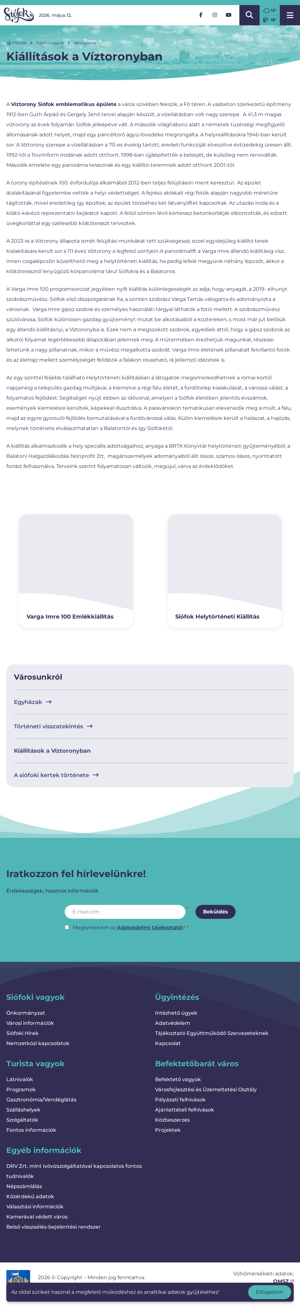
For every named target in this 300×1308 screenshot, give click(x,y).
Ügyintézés (177, 997)
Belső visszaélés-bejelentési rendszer (53, 1227)
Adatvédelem (172, 1023)
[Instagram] (215, 15)
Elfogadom (270, 1292)
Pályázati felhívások (180, 1100)
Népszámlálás (24, 1186)
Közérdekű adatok (30, 1196)
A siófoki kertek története (56, 775)
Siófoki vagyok (35, 997)
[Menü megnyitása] (290, 15)
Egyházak (32, 702)
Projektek (168, 1130)
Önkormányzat (25, 1013)
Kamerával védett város (37, 1217)
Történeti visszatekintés (53, 726)
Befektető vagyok (178, 1079)
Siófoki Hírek (22, 1033)
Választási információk (34, 1207)
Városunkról (84, 42)
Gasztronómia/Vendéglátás (41, 1100)
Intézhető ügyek (176, 1013)
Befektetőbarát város (197, 1063)
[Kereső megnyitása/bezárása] (249, 15)
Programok (21, 1090)
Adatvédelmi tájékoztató (149, 928)
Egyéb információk (43, 1150)
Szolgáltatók (22, 1120)
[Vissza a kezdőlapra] (19, 15)
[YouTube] (228, 15)
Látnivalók (19, 1079)
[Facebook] (200, 15)
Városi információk (30, 1023)
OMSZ (283, 1281)
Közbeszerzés (172, 1120)
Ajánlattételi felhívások (184, 1110)
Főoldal (17, 42)
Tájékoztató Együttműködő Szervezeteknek (211, 1033)
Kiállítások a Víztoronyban (52, 750)
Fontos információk (31, 1130)
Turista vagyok (50, 42)
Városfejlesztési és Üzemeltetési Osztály (206, 1090)
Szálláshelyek (23, 1110)
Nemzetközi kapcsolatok (37, 1043)
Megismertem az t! (129, 928)
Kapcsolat (168, 1043)
